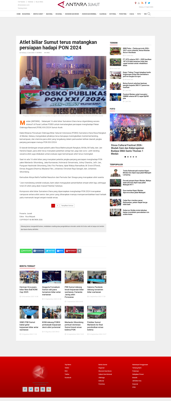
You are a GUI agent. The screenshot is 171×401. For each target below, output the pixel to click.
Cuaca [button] (131, 14)
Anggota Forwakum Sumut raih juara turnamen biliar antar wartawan (51, 291)
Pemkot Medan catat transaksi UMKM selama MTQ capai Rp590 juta (136, 96)
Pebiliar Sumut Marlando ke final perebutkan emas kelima (95, 326)
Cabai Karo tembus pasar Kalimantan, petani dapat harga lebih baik (135, 205)
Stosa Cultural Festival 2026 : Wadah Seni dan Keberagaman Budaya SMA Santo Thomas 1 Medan (127, 149)
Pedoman (135, 371)
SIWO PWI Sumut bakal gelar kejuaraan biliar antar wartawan (29, 326)
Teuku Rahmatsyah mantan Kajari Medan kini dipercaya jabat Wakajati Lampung (137, 173)
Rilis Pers (39, 2)
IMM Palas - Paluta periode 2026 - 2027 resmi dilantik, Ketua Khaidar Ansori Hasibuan (136, 50)
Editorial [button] (112, 14)
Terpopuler (116, 164)
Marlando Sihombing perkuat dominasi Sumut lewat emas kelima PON (74, 326)
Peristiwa (102, 384)
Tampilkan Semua (67, 205)
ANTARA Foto (136, 381)
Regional (101, 368)
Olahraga (102, 377)
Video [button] (146, 14)
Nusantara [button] (26, 14)
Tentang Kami (22, 8)
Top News (21, 2)
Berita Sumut (103, 364)
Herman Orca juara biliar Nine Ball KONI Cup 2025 (28, 289)
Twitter (67, 374)
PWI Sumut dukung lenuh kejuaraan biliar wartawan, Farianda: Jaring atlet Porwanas (74, 292)
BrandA (134, 377)
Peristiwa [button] (122, 14)
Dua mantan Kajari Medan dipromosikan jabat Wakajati (134, 191)
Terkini (30, 2)
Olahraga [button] (102, 14)
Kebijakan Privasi (138, 374)
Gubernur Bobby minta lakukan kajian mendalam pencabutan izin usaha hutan (136, 223)
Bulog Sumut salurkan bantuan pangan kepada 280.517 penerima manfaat (136, 85)
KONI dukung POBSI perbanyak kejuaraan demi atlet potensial (51, 324)
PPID (134, 387)
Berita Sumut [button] (38, 14)
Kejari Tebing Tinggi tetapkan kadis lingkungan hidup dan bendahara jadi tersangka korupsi (137, 74)
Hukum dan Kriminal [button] (89, 14)
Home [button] (19, 14)
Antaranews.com (23, 5)
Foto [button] (139, 14)
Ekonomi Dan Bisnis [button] (72, 14)
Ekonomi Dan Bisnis (105, 371)
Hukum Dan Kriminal (105, 374)
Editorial (101, 381)
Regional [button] (59, 14)
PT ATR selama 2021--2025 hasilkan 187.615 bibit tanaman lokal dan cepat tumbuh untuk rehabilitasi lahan (137, 62)
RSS (66, 371)
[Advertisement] (85, 26)
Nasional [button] (49, 14)
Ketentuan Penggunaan (140, 364)
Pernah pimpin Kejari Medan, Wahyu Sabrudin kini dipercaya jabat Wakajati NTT (137, 183)
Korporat (135, 384)
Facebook (68, 377)
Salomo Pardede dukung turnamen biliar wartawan (95, 289)
